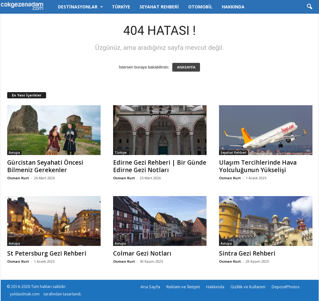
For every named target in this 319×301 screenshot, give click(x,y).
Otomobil (200, 7)
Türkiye (121, 7)
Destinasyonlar (80, 7)
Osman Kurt (18, 178)
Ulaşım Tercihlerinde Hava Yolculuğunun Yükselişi (258, 166)
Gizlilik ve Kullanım (248, 286)
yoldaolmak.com (25, 294)
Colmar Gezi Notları (142, 253)
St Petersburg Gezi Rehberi (46, 253)
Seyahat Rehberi (159, 7)
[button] (309, 7)
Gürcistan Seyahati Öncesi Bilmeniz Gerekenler (45, 166)
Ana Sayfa (150, 286)
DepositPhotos (286, 286)
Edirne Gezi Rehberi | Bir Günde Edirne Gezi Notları (159, 166)
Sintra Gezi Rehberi (247, 253)
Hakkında (233, 7)
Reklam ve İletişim (183, 286)
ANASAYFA (186, 67)
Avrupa (14, 152)
